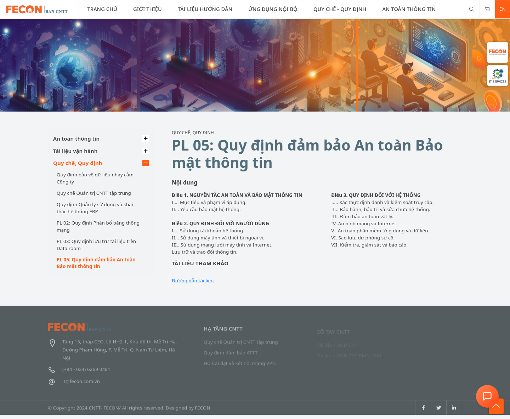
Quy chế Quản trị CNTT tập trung (93, 193)
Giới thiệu (144, 8)
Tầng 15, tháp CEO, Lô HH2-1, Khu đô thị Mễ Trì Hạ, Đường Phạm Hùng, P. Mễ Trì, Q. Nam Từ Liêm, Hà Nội (112, 352)
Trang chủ (101, 8)
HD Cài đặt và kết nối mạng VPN (240, 366)
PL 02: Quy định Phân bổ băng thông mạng (97, 226)
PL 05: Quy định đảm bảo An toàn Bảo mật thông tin (95, 263)
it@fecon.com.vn (74, 384)
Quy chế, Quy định (77, 162)
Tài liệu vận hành (75, 150)
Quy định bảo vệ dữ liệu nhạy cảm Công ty (94, 178)
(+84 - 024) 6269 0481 (79, 372)
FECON (202, 412)
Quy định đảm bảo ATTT (231, 356)
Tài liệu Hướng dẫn (200, 8)
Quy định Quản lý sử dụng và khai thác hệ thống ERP (94, 208)
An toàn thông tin (399, 8)
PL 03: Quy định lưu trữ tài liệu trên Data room (96, 244)
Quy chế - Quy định (331, 8)
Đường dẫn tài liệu (193, 280)
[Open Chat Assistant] (487, 396)
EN (501, 9)
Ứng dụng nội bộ (266, 8)
